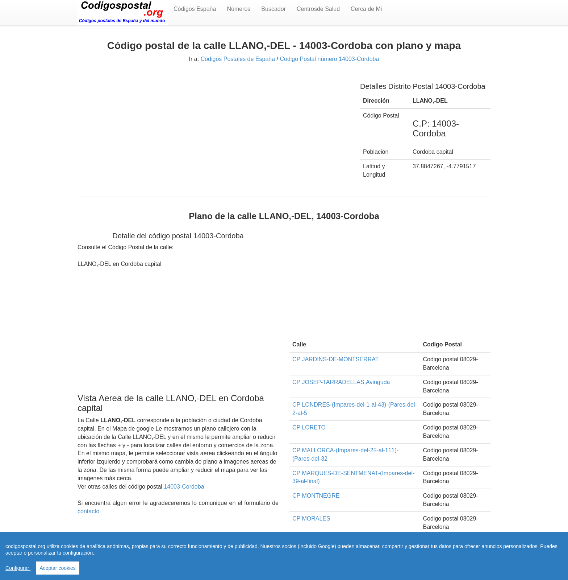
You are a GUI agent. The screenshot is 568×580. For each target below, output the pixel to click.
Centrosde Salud (318, 9)
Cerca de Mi (366, 9)
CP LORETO (309, 427)
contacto (88, 511)
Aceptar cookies (57, 568)
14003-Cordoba (184, 487)
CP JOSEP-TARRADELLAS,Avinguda (341, 382)
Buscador (273, 9)
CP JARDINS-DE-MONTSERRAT (335, 359)
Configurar (17, 568)
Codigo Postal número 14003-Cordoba (329, 59)
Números (238, 9)
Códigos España (195, 9)
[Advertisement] (213, 126)
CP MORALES (311, 518)
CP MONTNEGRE (315, 496)
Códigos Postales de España (238, 59)
